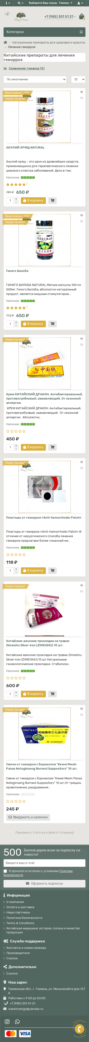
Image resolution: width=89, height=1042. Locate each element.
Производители (18, 953)
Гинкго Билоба (17, 271)
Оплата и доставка (20, 907)
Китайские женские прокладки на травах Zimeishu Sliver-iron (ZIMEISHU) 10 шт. (37, 643)
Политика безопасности (24, 918)
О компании (15, 902)
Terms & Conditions (20, 923)
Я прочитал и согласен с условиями (38, 873)
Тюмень (64, 3)
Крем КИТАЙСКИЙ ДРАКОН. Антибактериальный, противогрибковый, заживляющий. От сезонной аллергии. (44, 398)
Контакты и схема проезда (26, 948)
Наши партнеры (18, 912)
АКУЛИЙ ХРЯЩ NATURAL (25, 147)
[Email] (44, 863)
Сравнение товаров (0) (24, 68)
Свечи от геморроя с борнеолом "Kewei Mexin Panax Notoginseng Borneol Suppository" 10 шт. (42, 766)
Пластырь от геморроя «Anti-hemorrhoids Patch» (43, 517)
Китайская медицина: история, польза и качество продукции (43, 930)
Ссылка (12, 958)
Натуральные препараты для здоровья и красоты (48, 42)
